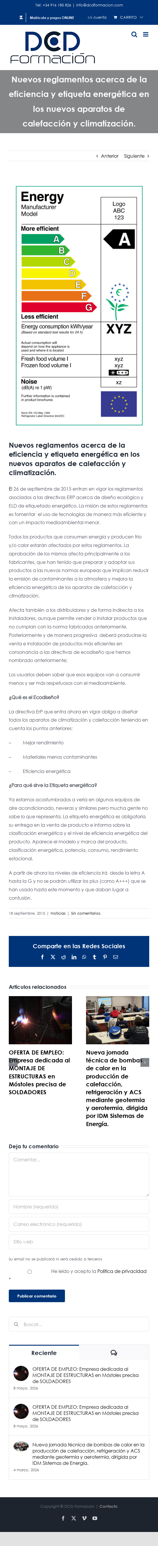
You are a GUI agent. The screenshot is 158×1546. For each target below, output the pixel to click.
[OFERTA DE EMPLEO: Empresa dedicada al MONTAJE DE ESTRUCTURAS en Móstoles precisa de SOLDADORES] (21, 1370)
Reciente (44, 1352)
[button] (13, 1062)
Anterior (109, 156)
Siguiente (134, 156)
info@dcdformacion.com (99, 5)
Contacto (108, 1506)
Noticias (58, 913)
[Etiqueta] (79, 305)
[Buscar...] (79, 1324)
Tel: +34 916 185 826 (53, 5)
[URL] (79, 1241)
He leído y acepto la (78, 1275)
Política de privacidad (122, 1271)
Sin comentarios (85, 913)
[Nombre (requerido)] (79, 1206)
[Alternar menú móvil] (146, 34)
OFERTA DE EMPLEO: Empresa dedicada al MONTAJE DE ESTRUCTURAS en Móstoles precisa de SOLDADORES (85, 1375)
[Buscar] (16, 1324)
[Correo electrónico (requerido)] (79, 1224)
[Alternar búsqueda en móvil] (134, 34)
